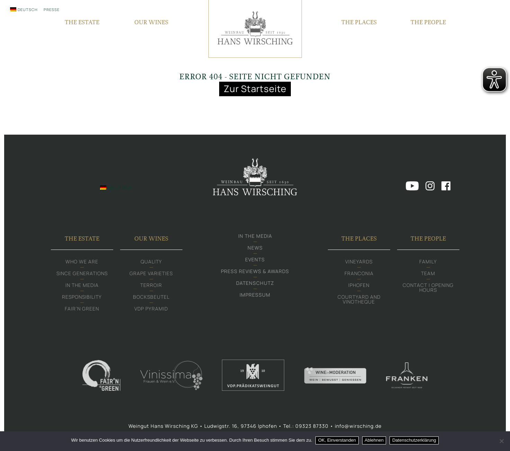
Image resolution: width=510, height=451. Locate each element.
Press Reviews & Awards (255, 272)
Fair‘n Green (82, 309)
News (255, 248)
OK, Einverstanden (337, 440)
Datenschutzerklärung (414, 440)
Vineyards (359, 262)
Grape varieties (151, 274)
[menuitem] (24, 9)
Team (428, 274)
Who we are (81, 262)
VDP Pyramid (151, 309)
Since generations (82, 274)
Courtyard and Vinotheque (359, 300)
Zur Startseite (255, 88)
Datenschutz (255, 284)
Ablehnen (374, 440)
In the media (82, 286)
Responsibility (82, 298)
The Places (359, 239)
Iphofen (358, 286)
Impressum (255, 295)
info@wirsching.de (358, 427)
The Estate (82, 239)
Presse (52, 9)
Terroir (151, 286)
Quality (151, 262)
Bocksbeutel (151, 298)
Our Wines (151, 239)
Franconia (359, 274)
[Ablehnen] (501, 441)
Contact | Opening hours (428, 288)
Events (255, 260)
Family (428, 262)
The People (428, 239)
